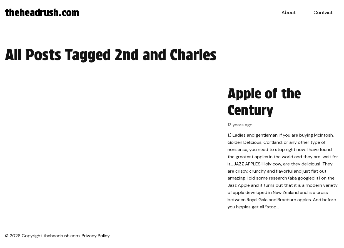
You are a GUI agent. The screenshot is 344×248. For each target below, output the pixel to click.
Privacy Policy (96, 236)
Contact (323, 12)
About (288, 12)
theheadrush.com (42, 12)
